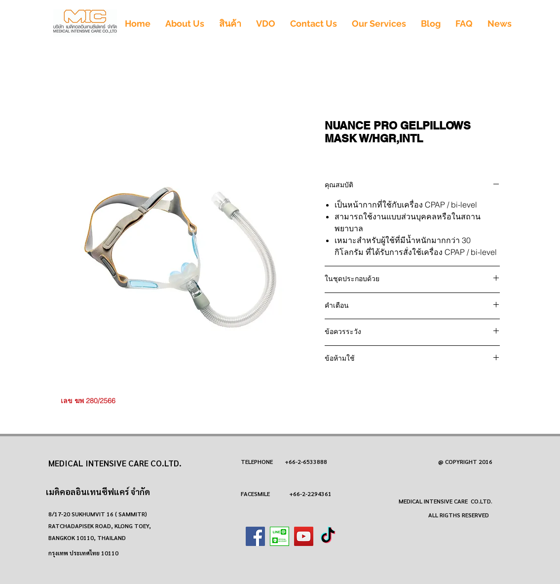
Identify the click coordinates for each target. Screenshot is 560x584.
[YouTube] (303, 536)
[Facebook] (255, 536)
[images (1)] (279, 536)
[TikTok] (327, 536)
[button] (230, 23)
